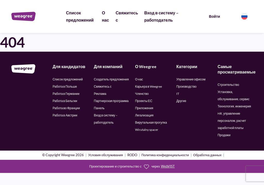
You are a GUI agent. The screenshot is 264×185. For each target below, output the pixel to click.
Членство (142, 94)
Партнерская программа (111, 101)
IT (177, 94)
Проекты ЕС (143, 101)
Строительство (228, 85)
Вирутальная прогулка (151, 122)
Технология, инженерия (234, 106)
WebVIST (168, 166)
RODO (132, 155)
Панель (99, 108)
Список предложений (68, 79)
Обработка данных (207, 155)
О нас (139, 79)
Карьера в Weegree (148, 86)
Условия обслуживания (105, 155)
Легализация (144, 115)
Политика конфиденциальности (165, 155)
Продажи (224, 135)
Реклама (100, 94)
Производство (186, 86)
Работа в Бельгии (65, 101)
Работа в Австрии (65, 115)
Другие (181, 101)
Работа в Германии (66, 94)
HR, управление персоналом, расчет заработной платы (232, 121)
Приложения (144, 108)
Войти (214, 16)
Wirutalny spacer (146, 130)
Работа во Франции (66, 108)
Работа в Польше (65, 86)
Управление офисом (190, 79)
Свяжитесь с (102, 86)
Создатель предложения (111, 79)
